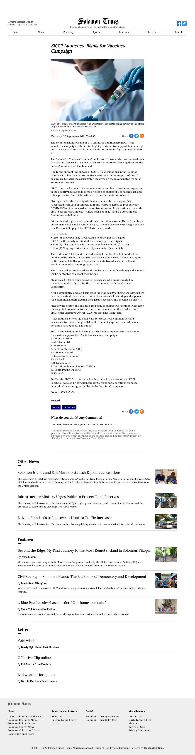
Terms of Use (137, 726)
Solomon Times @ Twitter (101, 719)
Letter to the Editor (103, 424)
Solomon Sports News (21, 726)
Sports (96, 32)
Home (15, 32)
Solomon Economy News (23, 719)
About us (134, 723)
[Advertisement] (52, 9)
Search (179, 32)
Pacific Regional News (21, 733)
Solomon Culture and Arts (23, 730)
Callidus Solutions (154, 748)
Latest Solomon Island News (25, 716)
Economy (68, 32)
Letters (152, 32)
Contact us (135, 716)
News (41, 32)
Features (124, 32)
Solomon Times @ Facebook (102, 716)
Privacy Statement (140, 730)
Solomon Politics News (21, 723)
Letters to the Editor (64, 719)
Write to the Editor (140, 719)
